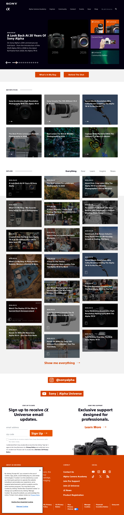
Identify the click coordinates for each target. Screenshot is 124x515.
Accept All (22, 498)
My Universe (107, 9)
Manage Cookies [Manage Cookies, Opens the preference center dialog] (22, 506)
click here (37, 449)
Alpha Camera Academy (37, 9)
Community (62, 9)
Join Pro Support (71, 481)
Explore (52, 9)
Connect (73, 9)
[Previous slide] (8, 62)
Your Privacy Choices (72, 507)
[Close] (40, 470)
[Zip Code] (17, 434)
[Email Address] (17, 427)
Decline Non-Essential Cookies (22, 502)
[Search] (116, 9)
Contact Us (68, 472)
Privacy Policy (30, 447)
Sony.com (115, 504)
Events (81, 9)
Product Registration (73, 495)
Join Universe (71, 485)
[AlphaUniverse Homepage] (8, 9)
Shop (96, 9)
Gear (89, 9)
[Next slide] (15, 62)
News (67, 490)
